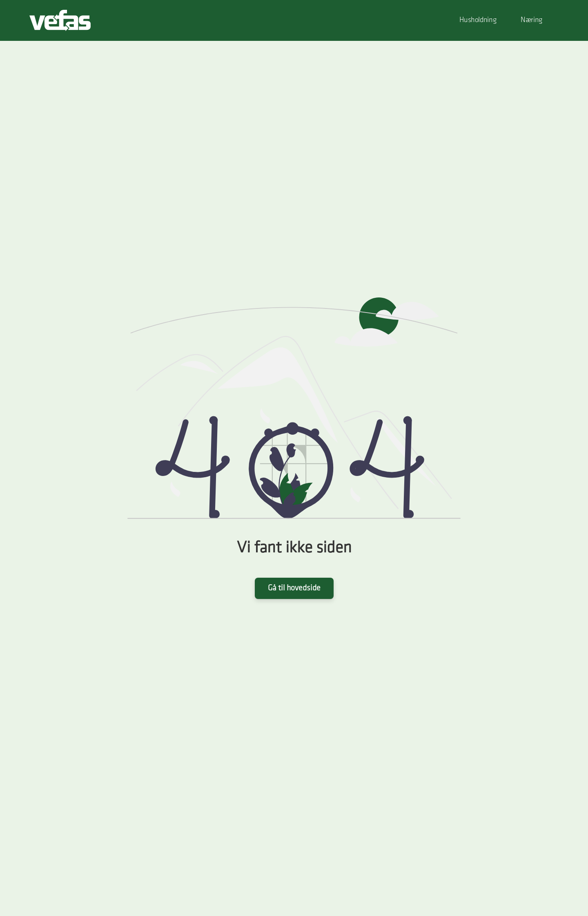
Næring (531, 20)
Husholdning (477, 20)
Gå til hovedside (294, 588)
